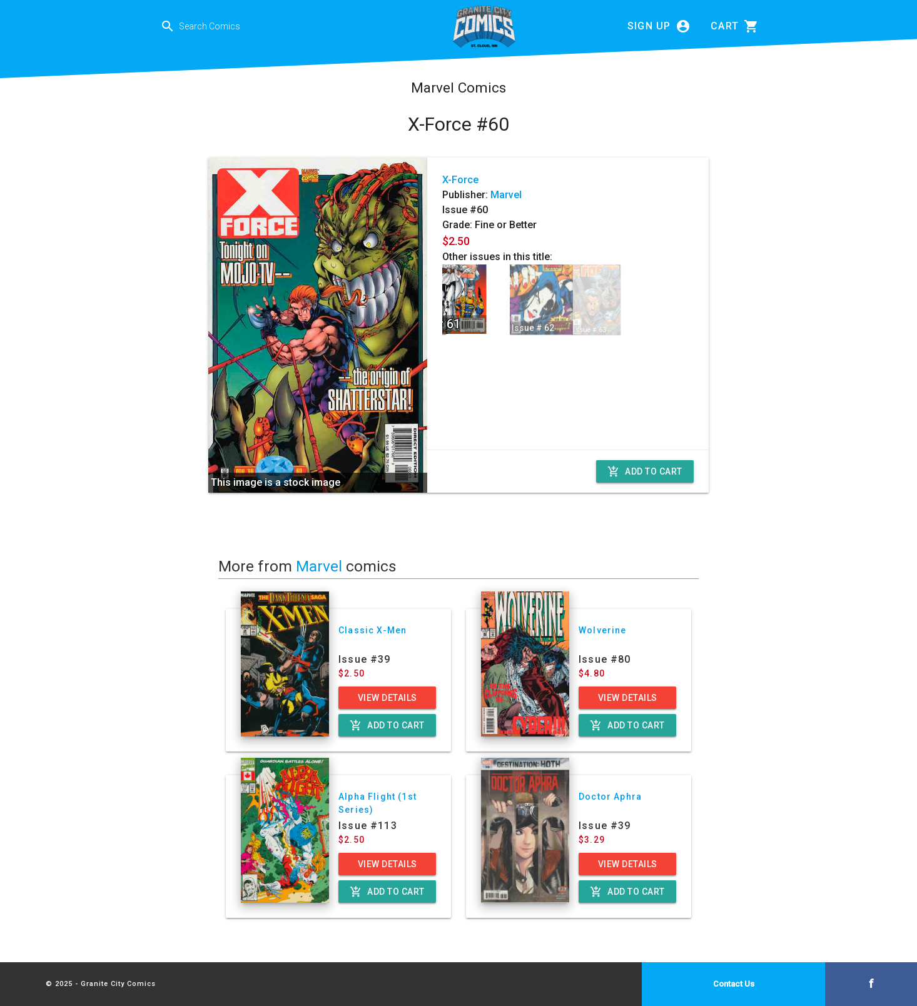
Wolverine (603, 630)
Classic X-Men (372, 630)
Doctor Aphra (610, 797)
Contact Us (733, 983)
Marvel (506, 195)
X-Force (460, 180)
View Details (387, 698)
